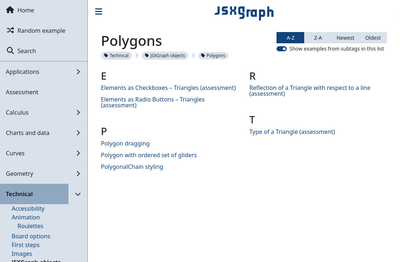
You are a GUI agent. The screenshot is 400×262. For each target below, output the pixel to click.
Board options (31, 236)
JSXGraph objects (165, 55)
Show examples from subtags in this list (336, 48)
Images (22, 254)
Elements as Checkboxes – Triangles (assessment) (168, 88)
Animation (26, 217)
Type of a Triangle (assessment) (292, 132)
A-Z (290, 37)
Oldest (373, 37)
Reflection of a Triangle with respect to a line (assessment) (310, 91)
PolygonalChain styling (132, 167)
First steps (26, 245)
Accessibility (28, 209)
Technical (116, 55)
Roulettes (30, 226)
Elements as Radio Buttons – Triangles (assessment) (153, 102)
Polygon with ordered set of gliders (149, 155)
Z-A (318, 37)
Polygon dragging (125, 143)
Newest (345, 37)
